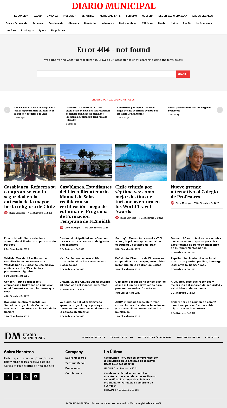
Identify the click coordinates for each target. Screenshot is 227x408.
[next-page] (220, 110)
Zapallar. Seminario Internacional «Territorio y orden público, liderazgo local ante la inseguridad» (196, 261)
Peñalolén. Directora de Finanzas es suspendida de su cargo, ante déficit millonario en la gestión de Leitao (140, 261)
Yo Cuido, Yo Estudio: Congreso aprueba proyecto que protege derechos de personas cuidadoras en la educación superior (85, 307)
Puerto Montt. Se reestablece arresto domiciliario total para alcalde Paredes (30, 241)
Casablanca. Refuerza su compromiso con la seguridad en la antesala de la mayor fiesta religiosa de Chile (34, 110)
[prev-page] (7, 110)
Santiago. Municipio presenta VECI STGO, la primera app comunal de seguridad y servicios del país (138, 241)
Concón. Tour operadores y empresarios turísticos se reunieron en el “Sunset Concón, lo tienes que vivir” (29, 286)
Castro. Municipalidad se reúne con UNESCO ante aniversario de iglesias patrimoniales (85, 241)
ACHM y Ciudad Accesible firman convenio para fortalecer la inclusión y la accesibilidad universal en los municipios (140, 307)
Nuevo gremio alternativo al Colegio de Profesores (189, 109)
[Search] (183, 74)
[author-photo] (6, 213)
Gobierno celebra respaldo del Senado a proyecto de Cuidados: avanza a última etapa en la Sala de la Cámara (30, 307)
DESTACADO (110, 390)
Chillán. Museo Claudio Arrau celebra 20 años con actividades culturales (85, 283)
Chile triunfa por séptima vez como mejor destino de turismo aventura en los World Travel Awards (137, 110)
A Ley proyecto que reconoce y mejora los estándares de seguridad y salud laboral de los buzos (196, 285)
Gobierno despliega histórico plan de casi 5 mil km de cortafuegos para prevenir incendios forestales (140, 285)
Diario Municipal (17, 213)
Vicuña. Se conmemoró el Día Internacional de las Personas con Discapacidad (83, 261)
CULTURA (108, 368)
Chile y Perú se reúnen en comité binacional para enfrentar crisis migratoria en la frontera (193, 305)
